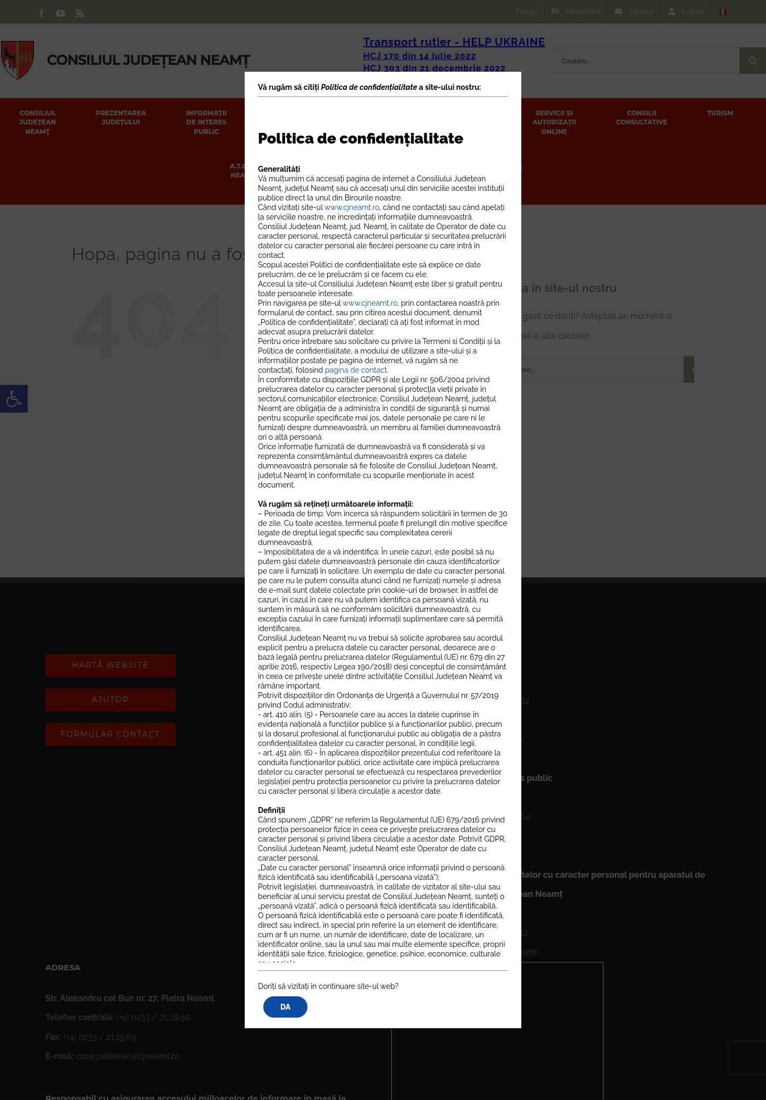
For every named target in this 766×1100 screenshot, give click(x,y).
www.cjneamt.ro (351, 207)
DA (285, 1007)
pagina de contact (356, 370)
